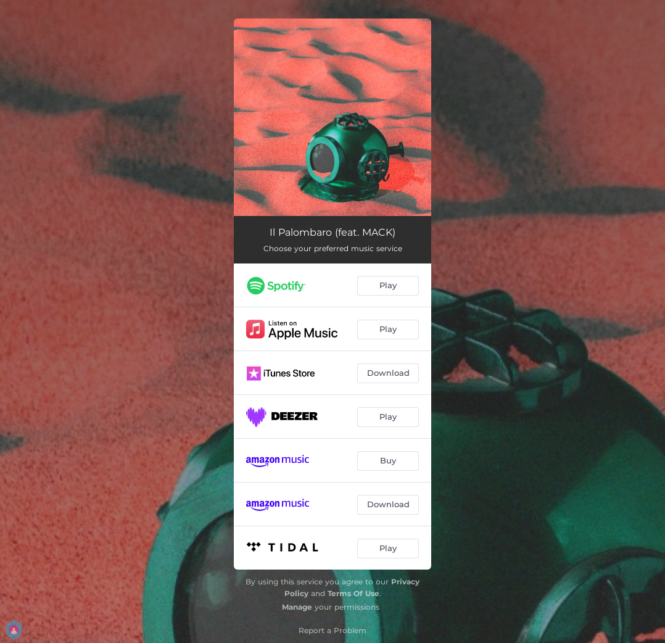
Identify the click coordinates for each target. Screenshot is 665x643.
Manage (297, 607)
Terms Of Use (353, 593)
